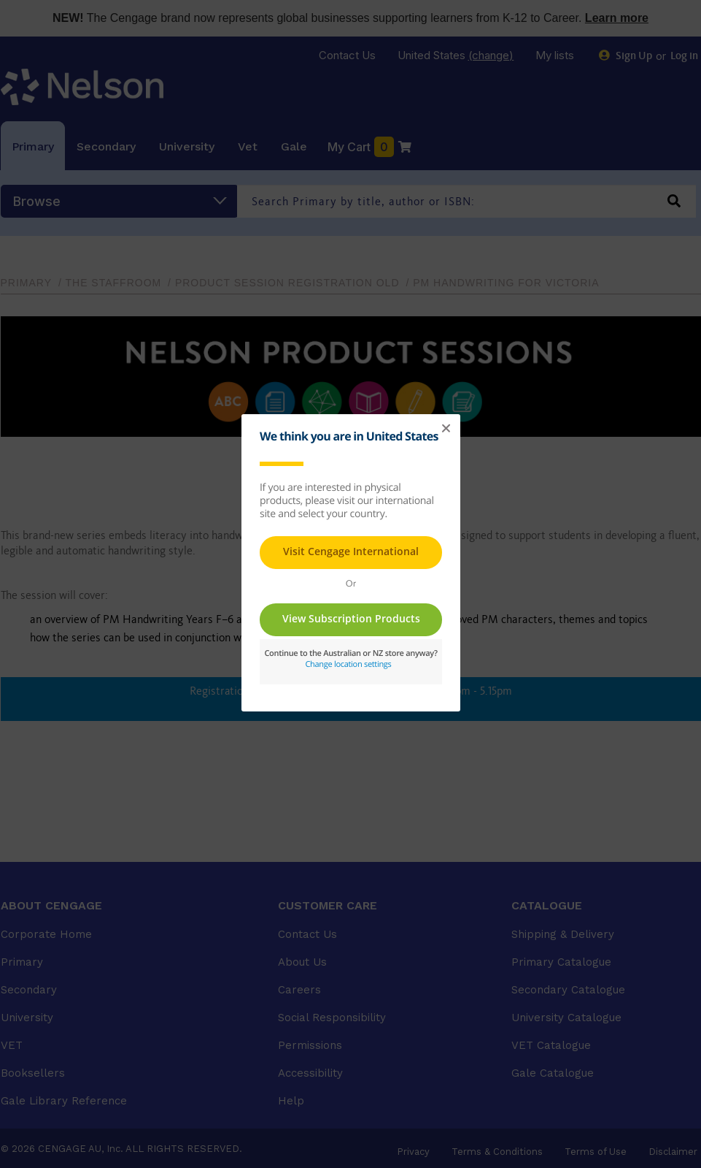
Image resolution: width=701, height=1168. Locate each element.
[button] (445, 428)
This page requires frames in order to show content (351, 561)
